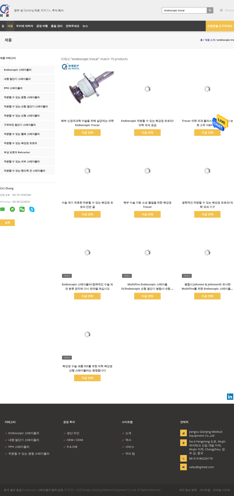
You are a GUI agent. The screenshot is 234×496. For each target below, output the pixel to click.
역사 (126, 440)
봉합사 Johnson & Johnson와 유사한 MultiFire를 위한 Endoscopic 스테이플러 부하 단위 (207, 288)
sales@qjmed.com (201, 467)
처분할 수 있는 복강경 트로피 (20, 143)
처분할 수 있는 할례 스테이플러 (22, 134)
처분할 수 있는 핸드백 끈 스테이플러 (24, 170)
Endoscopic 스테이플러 (17, 69)
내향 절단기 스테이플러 (17, 79)
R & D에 (70, 447)
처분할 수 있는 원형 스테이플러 (22, 97)
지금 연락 (87, 132)
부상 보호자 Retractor (17, 152)
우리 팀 (128, 453)
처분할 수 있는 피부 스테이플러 (22, 161)
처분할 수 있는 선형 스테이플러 (22, 115)
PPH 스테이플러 (13, 88)
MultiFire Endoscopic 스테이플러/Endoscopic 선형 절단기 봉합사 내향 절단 (147, 288)
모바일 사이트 (221, 490)
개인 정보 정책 (188, 490)
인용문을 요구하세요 (220, 26)
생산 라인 (71, 433)
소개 (126, 433)
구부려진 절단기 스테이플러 (20, 124)
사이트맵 (204, 490)
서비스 (128, 447)
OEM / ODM (73, 440)
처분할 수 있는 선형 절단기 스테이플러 (26, 106)
